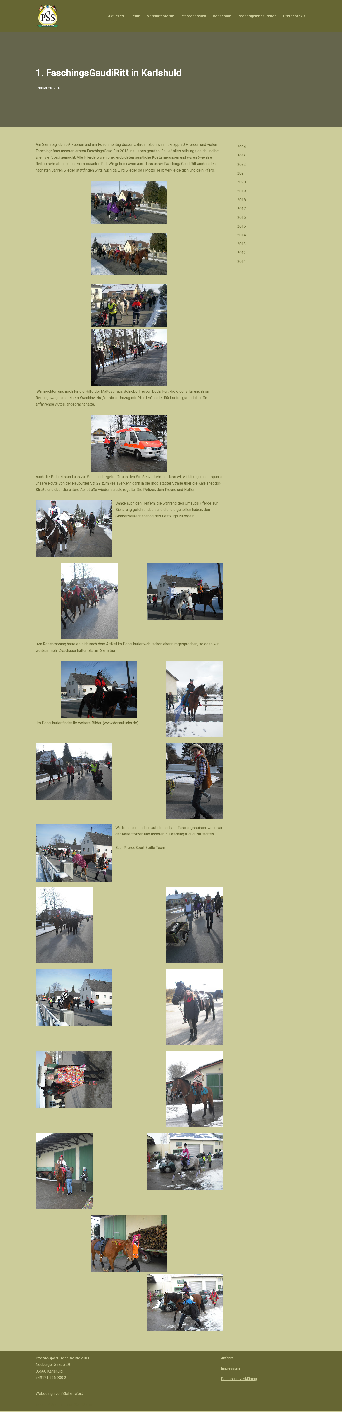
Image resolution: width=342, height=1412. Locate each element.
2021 (241, 173)
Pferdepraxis (294, 16)
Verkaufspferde (159, 16)
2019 (241, 191)
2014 (241, 235)
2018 (241, 200)
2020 (241, 182)
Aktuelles (114, 16)
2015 (241, 226)
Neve (40, 1406)
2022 (241, 164)
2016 (241, 218)
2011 (241, 262)
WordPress (83, 1406)
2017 (241, 209)
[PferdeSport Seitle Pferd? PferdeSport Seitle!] (47, 16)
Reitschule (221, 16)
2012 (241, 253)
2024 (241, 147)
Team (133, 16)
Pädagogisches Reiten (256, 16)
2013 (241, 244)
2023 (241, 155)
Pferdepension (192, 16)
